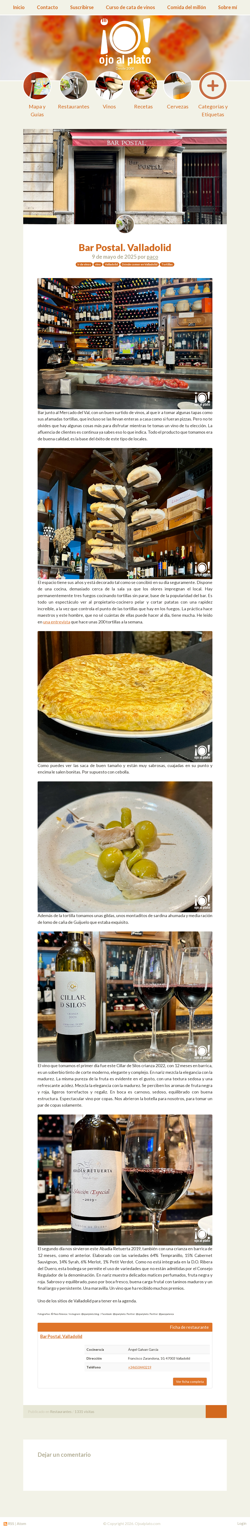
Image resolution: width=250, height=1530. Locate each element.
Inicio (19, 7)
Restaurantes (61, 1411)
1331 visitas (84, 1411)
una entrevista (56, 621)
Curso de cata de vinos (130, 7)
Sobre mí (227, 7)
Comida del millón (186, 7)
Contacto (47, 7)
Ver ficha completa (190, 1381)
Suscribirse (82, 7)
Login (241, 1523)
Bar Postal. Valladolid (125, 247)
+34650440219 (139, 1367)
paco (152, 256)
